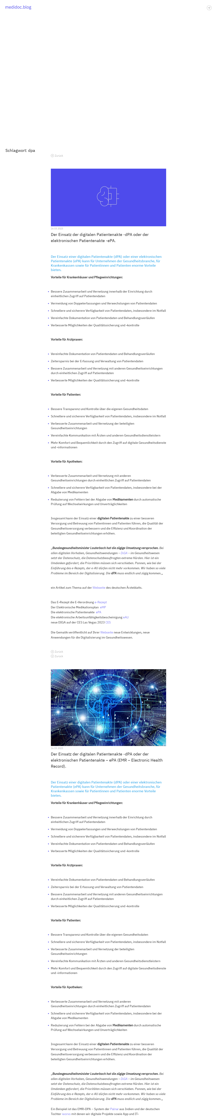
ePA (98, 612)
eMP (103, 607)
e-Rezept (101, 602)
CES (108, 622)
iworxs (66, 1114)
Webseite (99, 588)
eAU (126, 617)
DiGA (124, 553)
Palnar (114, 1109)
